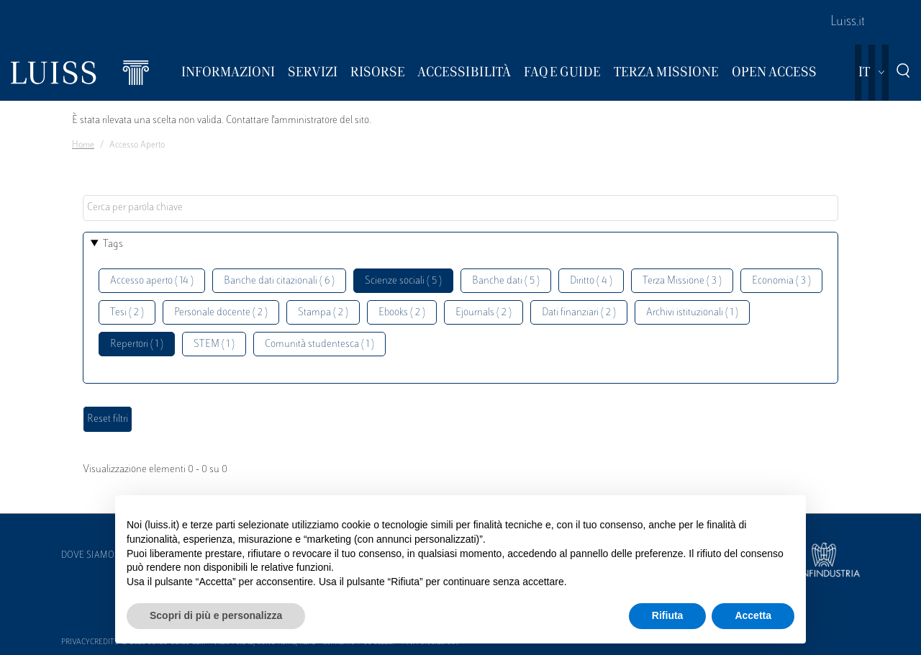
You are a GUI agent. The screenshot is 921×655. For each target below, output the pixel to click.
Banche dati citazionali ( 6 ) (279, 281)
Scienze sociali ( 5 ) (403, 281)
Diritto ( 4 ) (591, 281)
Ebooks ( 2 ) (401, 312)
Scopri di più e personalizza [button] (216, 615)
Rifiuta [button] (668, 615)
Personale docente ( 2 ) (221, 312)
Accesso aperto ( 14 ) (152, 281)
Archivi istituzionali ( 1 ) (692, 312)
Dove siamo (87, 555)
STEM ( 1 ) (214, 344)
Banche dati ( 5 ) (506, 281)
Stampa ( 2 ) (323, 312)
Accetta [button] (753, 615)
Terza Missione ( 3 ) (682, 281)
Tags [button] (113, 244)
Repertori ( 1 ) (136, 344)
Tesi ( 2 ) (127, 312)
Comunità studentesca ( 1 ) (319, 344)
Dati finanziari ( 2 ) (579, 312)
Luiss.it (847, 22)
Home (83, 145)
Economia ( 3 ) (781, 281)
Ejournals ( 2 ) (483, 312)
